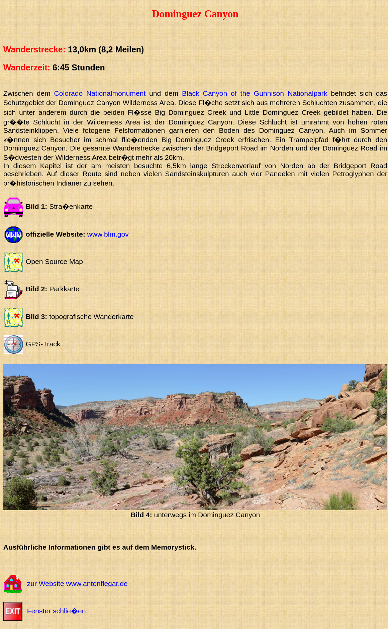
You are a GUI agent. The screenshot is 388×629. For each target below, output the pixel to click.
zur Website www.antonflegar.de (77, 583)
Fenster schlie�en (56, 611)
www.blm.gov (108, 234)
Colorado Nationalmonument (100, 93)
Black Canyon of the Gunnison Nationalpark (254, 93)
